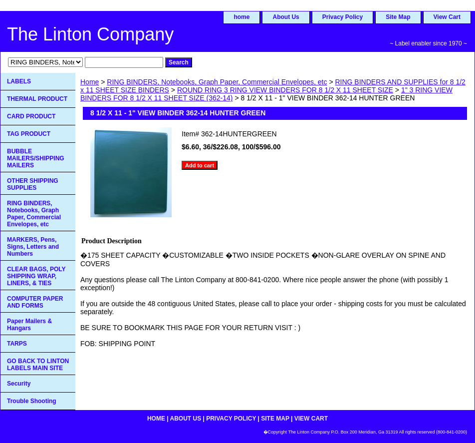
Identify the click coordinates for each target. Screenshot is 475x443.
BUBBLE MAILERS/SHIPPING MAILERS (35, 158)
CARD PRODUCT (31, 116)
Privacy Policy (342, 16)
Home (89, 82)
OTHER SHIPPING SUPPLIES (32, 184)
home (241, 16)
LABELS (19, 81)
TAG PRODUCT (28, 133)
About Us (285, 16)
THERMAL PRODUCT (37, 98)
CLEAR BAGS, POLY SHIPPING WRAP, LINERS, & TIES (36, 276)
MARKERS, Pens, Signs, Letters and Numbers (33, 246)
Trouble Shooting (31, 401)
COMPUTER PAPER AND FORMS (35, 302)
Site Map (398, 16)
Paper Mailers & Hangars (29, 325)
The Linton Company (90, 34)
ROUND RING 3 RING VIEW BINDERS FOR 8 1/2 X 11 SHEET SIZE (285, 90)
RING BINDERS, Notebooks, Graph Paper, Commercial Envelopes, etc (217, 82)
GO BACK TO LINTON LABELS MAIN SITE (38, 365)
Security (18, 383)
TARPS (17, 343)
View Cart (447, 16)
